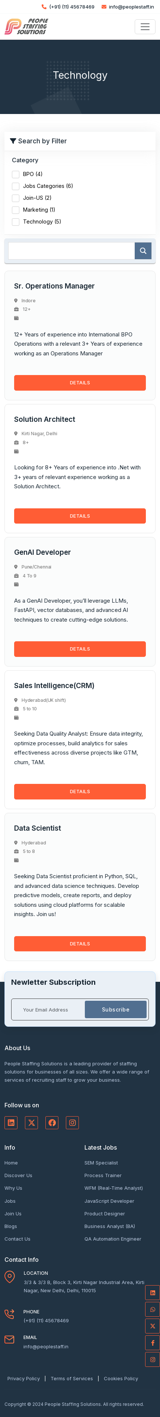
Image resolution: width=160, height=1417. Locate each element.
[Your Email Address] (48, 1009)
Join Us (13, 1213)
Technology (42, 221)
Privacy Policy (23, 1378)
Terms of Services (72, 1378)
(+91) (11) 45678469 (68, 7)
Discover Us (18, 1175)
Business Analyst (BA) (109, 1226)
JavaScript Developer (109, 1201)
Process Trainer (103, 1175)
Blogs (10, 1226)
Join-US (37, 198)
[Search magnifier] (143, 250)
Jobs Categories (48, 186)
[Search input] (73, 250)
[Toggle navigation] (145, 26)
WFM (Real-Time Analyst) (113, 1188)
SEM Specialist (101, 1163)
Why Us (13, 1188)
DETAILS (80, 382)
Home (11, 1163)
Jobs (10, 1201)
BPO (33, 174)
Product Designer (104, 1213)
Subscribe (116, 1009)
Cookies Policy (121, 1378)
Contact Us (17, 1239)
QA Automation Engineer (112, 1239)
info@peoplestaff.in (128, 7)
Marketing (39, 209)
